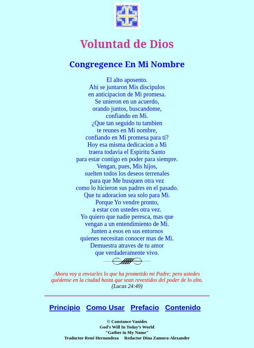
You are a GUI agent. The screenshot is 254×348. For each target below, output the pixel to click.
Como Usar (105, 307)
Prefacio (145, 307)
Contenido (183, 307)
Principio (64, 307)
